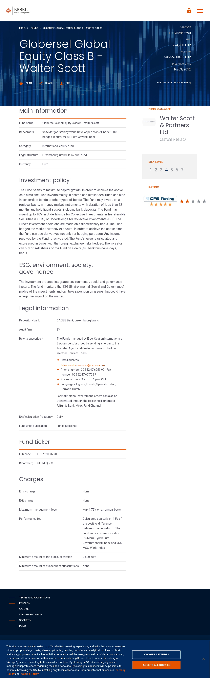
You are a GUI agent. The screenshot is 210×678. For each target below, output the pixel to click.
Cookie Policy (30, 673)
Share (45, 84)
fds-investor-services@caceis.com (83, 365)
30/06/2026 (182, 83)
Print (25, 84)
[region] (105, 659)
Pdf (64, 84)
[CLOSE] (203, 658)
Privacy (24, 604)
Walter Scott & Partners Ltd (177, 126)
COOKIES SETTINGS (156, 654)
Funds (34, 29)
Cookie (24, 610)
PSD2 (22, 627)
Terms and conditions (34, 598)
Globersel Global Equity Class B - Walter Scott (72, 29)
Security (25, 621)
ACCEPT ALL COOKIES (156, 664)
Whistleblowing (30, 615)
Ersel (22, 29)
